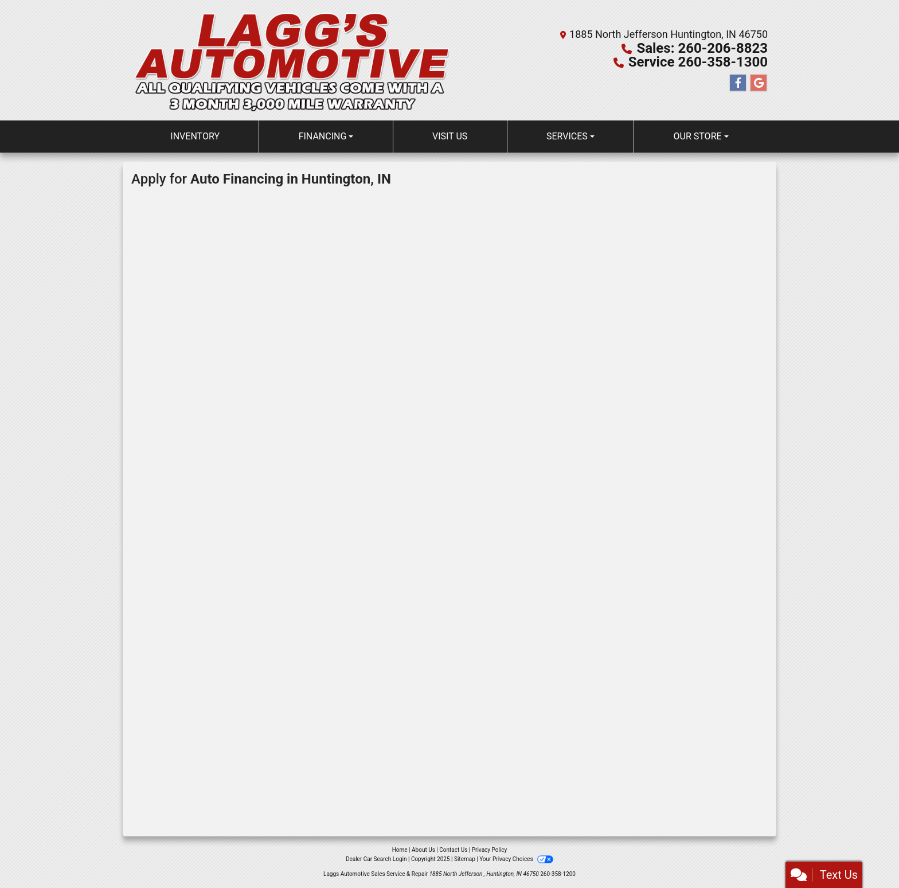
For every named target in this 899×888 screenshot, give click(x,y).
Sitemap (464, 859)
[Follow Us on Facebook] (738, 83)
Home (400, 850)
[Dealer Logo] (290, 60)
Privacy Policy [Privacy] (489, 850)
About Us (423, 850)
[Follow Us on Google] (759, 83)
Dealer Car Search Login (376, 859)
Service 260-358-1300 (698, 62)
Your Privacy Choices (516, 859)
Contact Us (453, 850)
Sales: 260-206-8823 (702, 48)
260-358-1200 (558, 874)
